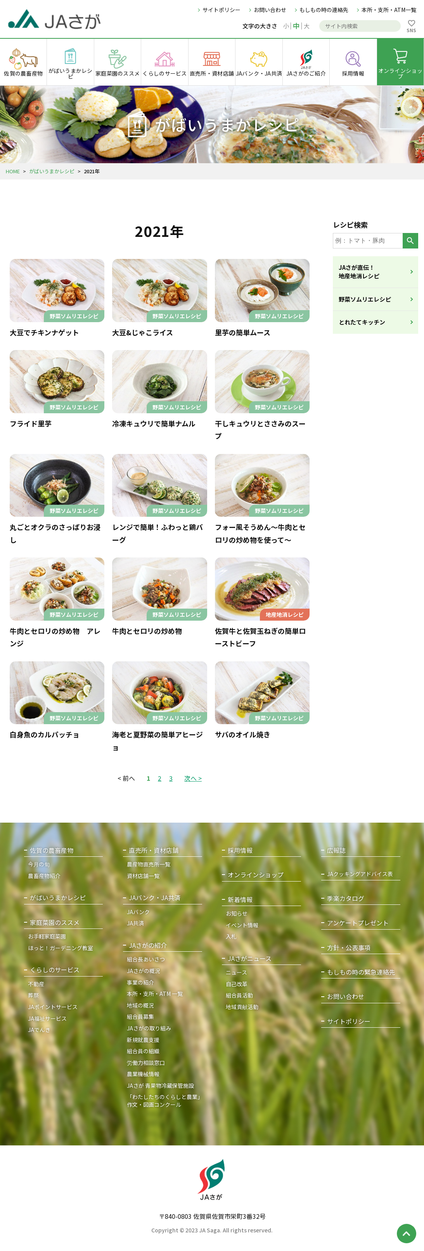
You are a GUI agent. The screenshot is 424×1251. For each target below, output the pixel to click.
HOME (13, 171)
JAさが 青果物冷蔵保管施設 (160, 1085)
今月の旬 (39, 864)
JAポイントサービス (53, 1007)
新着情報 (240, 899)
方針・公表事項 (348, 947)
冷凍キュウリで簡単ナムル (154, 423)
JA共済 (135, 923)
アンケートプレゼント (358, 922)
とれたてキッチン (362, 322)
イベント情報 (242, 925)
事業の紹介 (140, 982)
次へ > (193, 778)
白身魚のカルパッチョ (45, 734)
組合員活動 (239, 995)
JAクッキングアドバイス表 (360, 874)
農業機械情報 (143, 1074)
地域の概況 (140, 1005)
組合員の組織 (143, 1051)
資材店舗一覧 (143, 876)
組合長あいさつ (146, 959)
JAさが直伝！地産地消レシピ (359, 271)
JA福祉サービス (47, 1018)
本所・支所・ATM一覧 (389, 10)
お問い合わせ (270, 10)
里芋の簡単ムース (242, 332)
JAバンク (138, 912)
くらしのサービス (55, 969)
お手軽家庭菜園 (47, 936)
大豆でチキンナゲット (44, 332)
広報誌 (336, 850)
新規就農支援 (143, 1040)
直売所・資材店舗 (153, 850)
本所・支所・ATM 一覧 (155, 993)
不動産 (36, 984)
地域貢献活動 (242, 1007)
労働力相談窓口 (146, 1062)
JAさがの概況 (143, 971)
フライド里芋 (31, 423)
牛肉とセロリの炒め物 (147, 631)
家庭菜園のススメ (55, 922)
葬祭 (33, 995)
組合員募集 (140, 1016)
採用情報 (240, 850)
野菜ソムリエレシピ (365, 299)
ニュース (236, 972)
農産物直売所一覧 (148, 864)
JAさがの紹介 (148, 945)
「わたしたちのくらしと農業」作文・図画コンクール (163, 1100)
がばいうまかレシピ (51, 171)
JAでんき (39, 1030)
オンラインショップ (256, 874)
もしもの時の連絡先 (323, 10)
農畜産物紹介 (44, 876)
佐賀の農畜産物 (51, 850)
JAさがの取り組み (149, 1028)
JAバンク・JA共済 (154, 897)
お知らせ (236, 913)
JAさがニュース (250, 958)
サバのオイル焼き (242, 734)
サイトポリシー (221, 10)
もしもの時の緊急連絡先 (361, 972)
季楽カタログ (345, 898)
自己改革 (236, 984)
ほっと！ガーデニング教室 (60, 948)
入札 (231, 936)
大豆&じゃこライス (142, 332)
